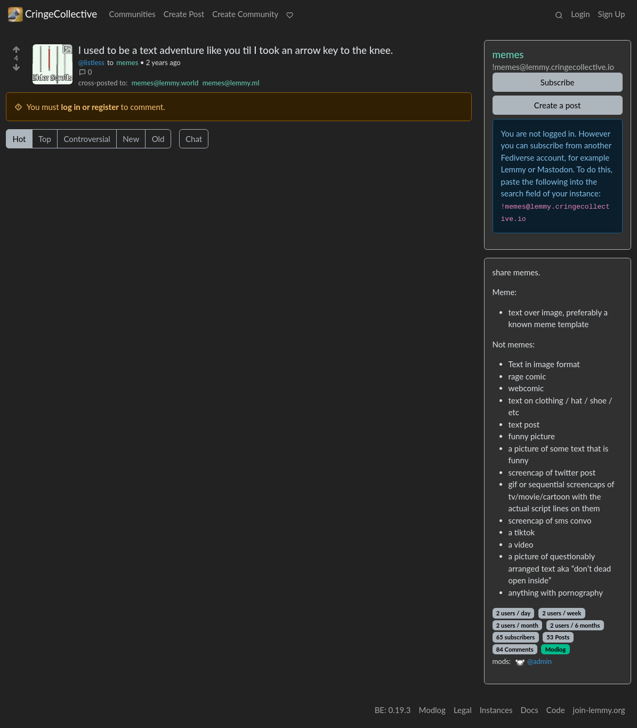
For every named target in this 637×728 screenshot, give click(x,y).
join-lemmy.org (599, 710)
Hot (19, 139)
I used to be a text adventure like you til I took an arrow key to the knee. (235, 50)
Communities (132, 14)
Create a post (557, 105)
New (131, 139)
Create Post (184, 14)
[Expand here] (52, 64)
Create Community (245, 14)
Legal (463, 710)
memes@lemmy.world (165, 82)
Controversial (86, 139)
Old (158, 139)
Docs (529, 710)
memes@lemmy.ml (231, 82)
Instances (496, 710)
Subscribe (558, 82)
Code (555, 710)
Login (580, 14)
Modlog (555, 649)
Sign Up (611, 14)
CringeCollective (52, 14)
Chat (194, 139)
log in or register (90, 107)
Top (44, 139)
